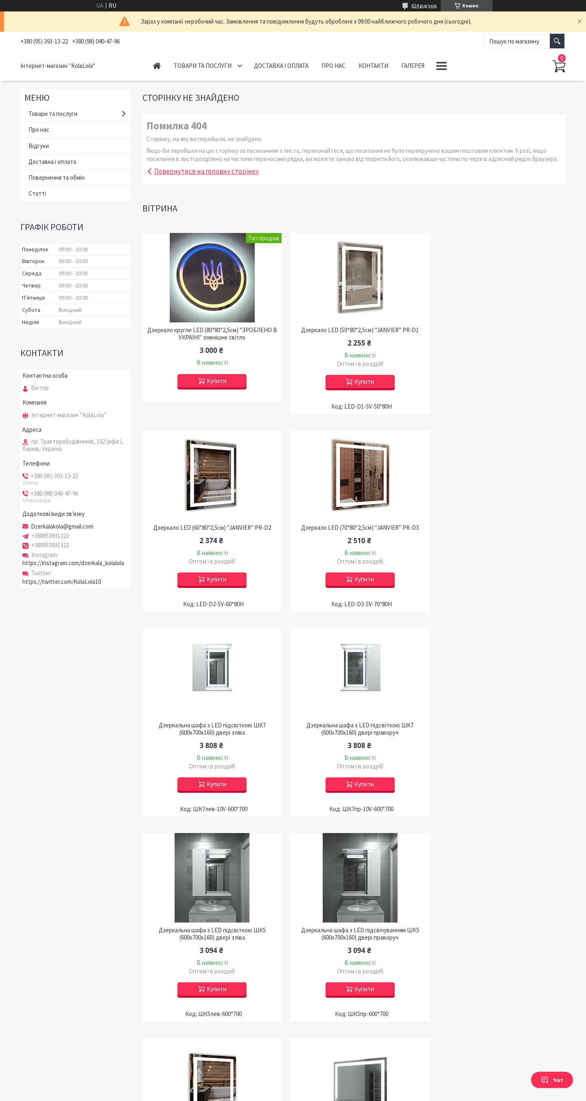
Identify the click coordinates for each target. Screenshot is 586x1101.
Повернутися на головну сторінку (206, 171)
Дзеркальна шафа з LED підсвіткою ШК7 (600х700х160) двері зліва (353, 531)
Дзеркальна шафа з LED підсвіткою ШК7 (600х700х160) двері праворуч (497, 531)
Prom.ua (329, 1086)
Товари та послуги (203, 66)
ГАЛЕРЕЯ (412, 66)
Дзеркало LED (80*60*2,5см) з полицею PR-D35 (210, 937)
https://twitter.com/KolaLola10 (61, 581)
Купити (214, 381)
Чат (552, 1080)
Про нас (333, 66)
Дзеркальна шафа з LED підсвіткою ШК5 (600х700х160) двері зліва (210, 736)
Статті (37, 193)
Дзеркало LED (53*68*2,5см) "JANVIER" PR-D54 (498, 732)
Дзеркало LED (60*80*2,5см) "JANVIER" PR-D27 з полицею (498, 941)
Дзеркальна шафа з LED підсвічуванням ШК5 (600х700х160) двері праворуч (354, 736)
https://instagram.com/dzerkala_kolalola (73, 563)
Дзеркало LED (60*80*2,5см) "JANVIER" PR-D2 (498, 330)
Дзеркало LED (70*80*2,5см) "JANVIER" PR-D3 (210, 527)
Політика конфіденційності (355, 1093)
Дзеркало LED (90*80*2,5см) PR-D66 (354, 937)
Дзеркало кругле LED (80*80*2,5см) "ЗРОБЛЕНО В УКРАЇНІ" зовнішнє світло (210, 333)
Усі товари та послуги (529, 1040)
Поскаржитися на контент (295, 1093)
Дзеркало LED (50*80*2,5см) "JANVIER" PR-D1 (354, 330)
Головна (157, 66)
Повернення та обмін (56, 177)
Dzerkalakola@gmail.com (62, 526)
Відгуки (38, 146)
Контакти (373, 66)
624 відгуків (424, 5)
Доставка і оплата (281, 66)
